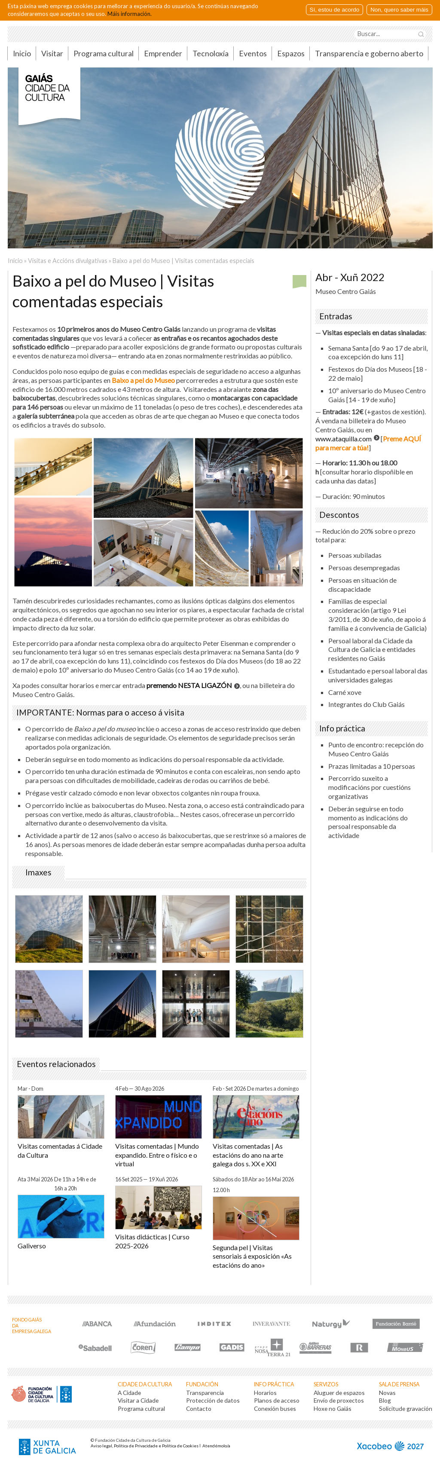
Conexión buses (275, 1408)
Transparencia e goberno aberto (369, 53)
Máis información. (129, 13)
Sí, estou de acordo (335, 9)
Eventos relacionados (56, 1064)
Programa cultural (103, 53)
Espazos (291, 53)
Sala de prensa (399, 1384)
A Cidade (129, 1392)
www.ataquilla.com (343, 438)
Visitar (52, 53)
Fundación (202, 1384)
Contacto (198, 1408)
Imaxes (38, 872)
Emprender (163, 53)
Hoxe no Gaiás (332, 1408)
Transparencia (205, 1392)
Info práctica (274, 1384)
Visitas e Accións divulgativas (67, 260)
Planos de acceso (276, 1400)
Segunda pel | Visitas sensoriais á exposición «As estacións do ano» (252, 1256)
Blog (385, 1400)
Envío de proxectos (339, 1400)
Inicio (22, 53)
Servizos (326, 1384)
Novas (387, 1392)
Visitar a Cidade (138, 1400)
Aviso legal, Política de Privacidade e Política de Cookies (145, 1445)
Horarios (265, 1392)
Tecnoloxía (210, 53)
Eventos (253, 53)
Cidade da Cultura (145, 1384)
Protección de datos (213, 1400)
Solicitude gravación (405, 1408)
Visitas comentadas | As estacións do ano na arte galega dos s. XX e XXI (248, 1155)
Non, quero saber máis (399, 9)
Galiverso (32, 1246)
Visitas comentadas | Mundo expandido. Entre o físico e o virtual (157, 1155)
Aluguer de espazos (339, 1392)
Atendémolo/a (216, 1445)
